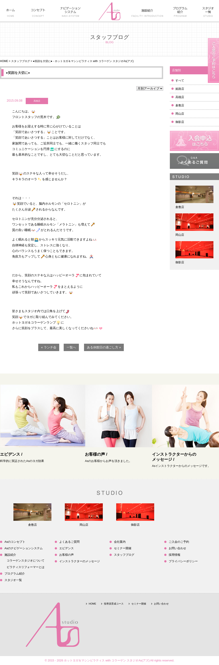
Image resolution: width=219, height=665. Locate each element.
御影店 (179, 122)
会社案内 (120, 541)
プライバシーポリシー (183, 561)
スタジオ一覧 (13, 580)
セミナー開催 (122, 548)
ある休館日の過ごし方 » (104, 347)
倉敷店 (179, 105)
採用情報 (174, 554)
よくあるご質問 (69, 541)
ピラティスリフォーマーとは (25, 567)
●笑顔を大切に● (18, 73)
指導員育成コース (114, 603)
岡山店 (179, 113)
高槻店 (179, 97)
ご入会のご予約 (179, 541)
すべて (179, 80)
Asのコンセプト (14, 541)
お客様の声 (66, 554)
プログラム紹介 (14, 573)
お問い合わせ (177, 548)
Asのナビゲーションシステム (23, 548)
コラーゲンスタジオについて (25, 560)
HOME (4, 61)
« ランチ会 (48, 347)
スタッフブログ (20, 61)
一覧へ (71, 347)
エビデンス (66, 548)
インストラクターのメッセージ (79, 561)
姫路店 (179, 88)
